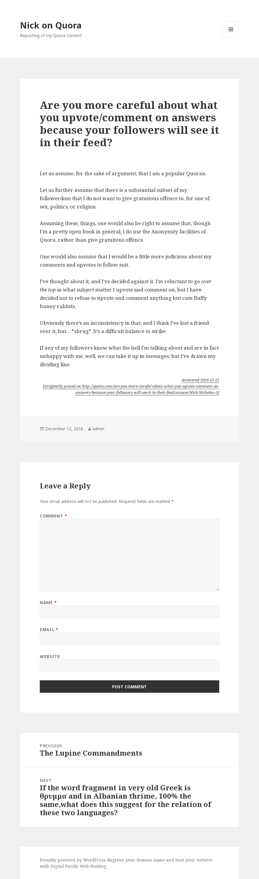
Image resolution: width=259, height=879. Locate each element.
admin (98, 428)
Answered (200, 380)
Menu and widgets (231, 37)
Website (50, 656)
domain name (150, 860)
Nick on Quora (51, 25)
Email (49, 629)
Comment (53, 516)
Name (48, 602)
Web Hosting (93, 866)
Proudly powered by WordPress (73, 860)
